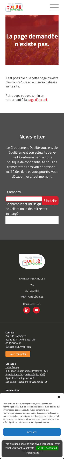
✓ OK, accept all (47, 447)
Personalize (32, 452)
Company (14, 191)
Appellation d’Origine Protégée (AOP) (25, 374)
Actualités (32, 291)
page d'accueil (37, 99)
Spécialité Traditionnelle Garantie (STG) (26, 382)
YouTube (36, 313)
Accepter (32, 432)
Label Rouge (12, 367)
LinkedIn (26, 313)
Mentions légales (32, 297)
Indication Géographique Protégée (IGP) (26, 371)
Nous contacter (18, 354)
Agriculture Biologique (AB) (19, 378)
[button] (59, 397)
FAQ (32, 285)
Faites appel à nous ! (32, 279)
